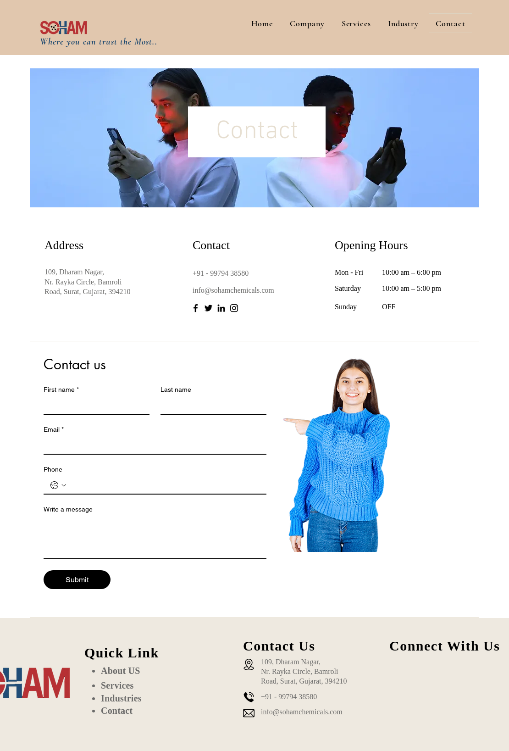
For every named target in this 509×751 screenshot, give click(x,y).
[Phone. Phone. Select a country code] (58, 485)
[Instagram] (234, 308)
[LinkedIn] (221, 308)
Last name (175, 389)
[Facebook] (195, 308)
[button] (307, 23)
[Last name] (210, 405)
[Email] (152, 445)
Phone (53, 469)
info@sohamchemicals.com (233, 290)
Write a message (68, 509)
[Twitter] (208, 308)
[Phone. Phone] (164, 485)
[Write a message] (155, 538)
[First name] (94, 405)
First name (61, 390)
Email (54, 430)
